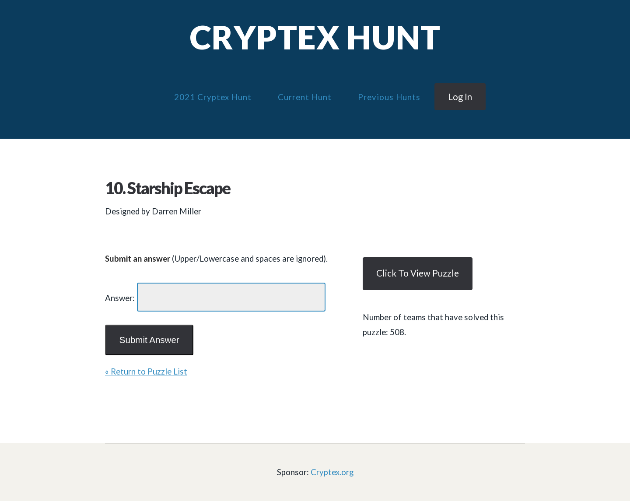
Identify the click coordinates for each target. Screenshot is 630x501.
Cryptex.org (332, 472)
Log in (460, 96)
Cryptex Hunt (315, 37)
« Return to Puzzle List (146, 371)
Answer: (120, 298)
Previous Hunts (389, 97)
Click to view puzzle (417, 273)
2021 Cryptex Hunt (213, 97)
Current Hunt (305, 97)
